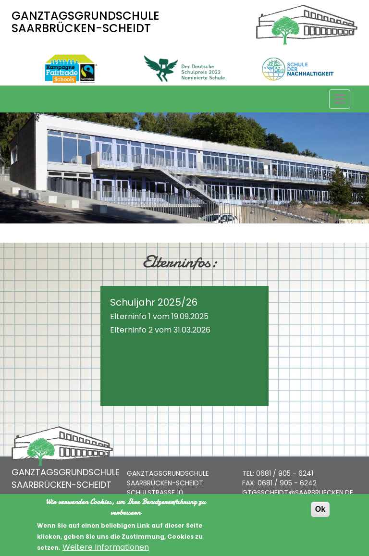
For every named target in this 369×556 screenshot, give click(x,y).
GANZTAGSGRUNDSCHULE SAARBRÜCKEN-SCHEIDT (86, 22)
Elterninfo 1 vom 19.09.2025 (159, 316)
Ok (320, 515)
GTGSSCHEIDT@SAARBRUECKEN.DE (297, 492)
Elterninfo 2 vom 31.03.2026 (160, 329)
